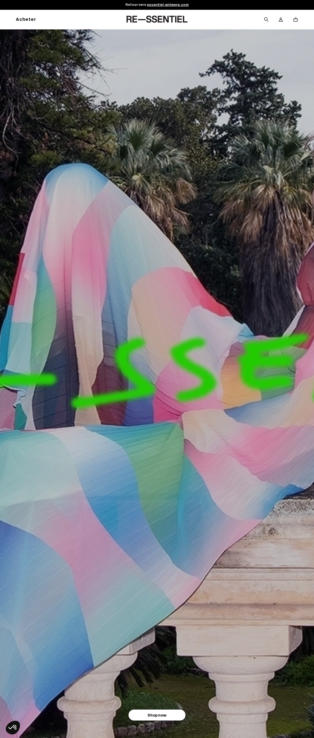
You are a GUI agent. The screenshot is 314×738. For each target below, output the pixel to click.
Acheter (26, 19)
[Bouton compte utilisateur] (281, 19)
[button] (13, 727)
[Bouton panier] (295, 19)
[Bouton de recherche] (266, 19)
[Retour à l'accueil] (157, 19)
